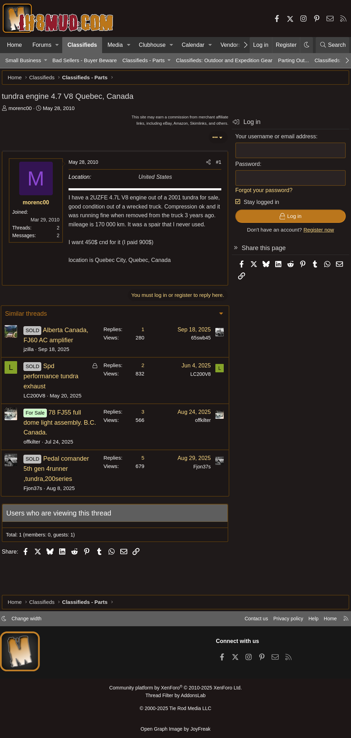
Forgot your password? (260, 194)
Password (244, 167)
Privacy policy (280, 621)
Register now (315, 233)
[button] (57, 45)
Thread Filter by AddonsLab (175, 698)
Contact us (245, 621)
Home (14, 45)
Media (115, 45)
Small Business (23, 60)
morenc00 (23, 112)
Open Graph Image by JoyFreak (175, 728)
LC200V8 (39, 418)
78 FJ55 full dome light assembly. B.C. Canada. (57, 445)
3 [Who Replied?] (138, 434)
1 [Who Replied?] (138, 341)
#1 (215, 165)
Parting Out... (293, 60)
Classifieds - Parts (143, 60)
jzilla (33, 372)
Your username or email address (272, 140)
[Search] (332, 45)
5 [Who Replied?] (138, 480)
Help (306, 621)
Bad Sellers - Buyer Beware (84, 60)
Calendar (193, 45)
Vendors (231, 45)
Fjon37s (37, 521)
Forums (42, 45)
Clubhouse (152, 45)
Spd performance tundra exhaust (55, 398)
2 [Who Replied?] (138, 388)
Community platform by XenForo (175, 690)
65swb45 (196, 350)
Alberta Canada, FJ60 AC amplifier (53, 352)
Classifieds (82, 45)
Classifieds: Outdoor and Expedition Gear (224, 60)
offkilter (36, 464)
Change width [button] (33, 621)
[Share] (205, 165)
